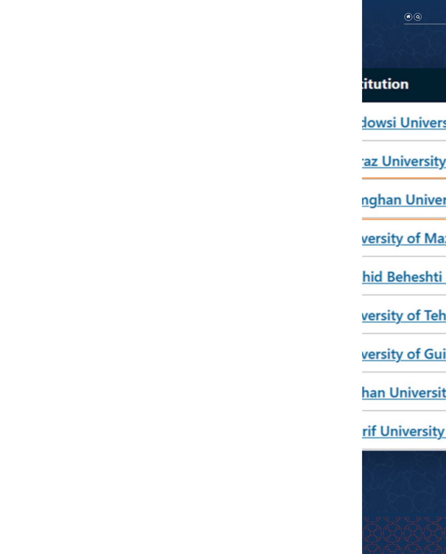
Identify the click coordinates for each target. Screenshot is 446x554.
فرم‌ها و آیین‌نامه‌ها (298, 17)
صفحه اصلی (391, 17)
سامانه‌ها (331, 17)
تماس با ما (266, 17)
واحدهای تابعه (360, 17)
